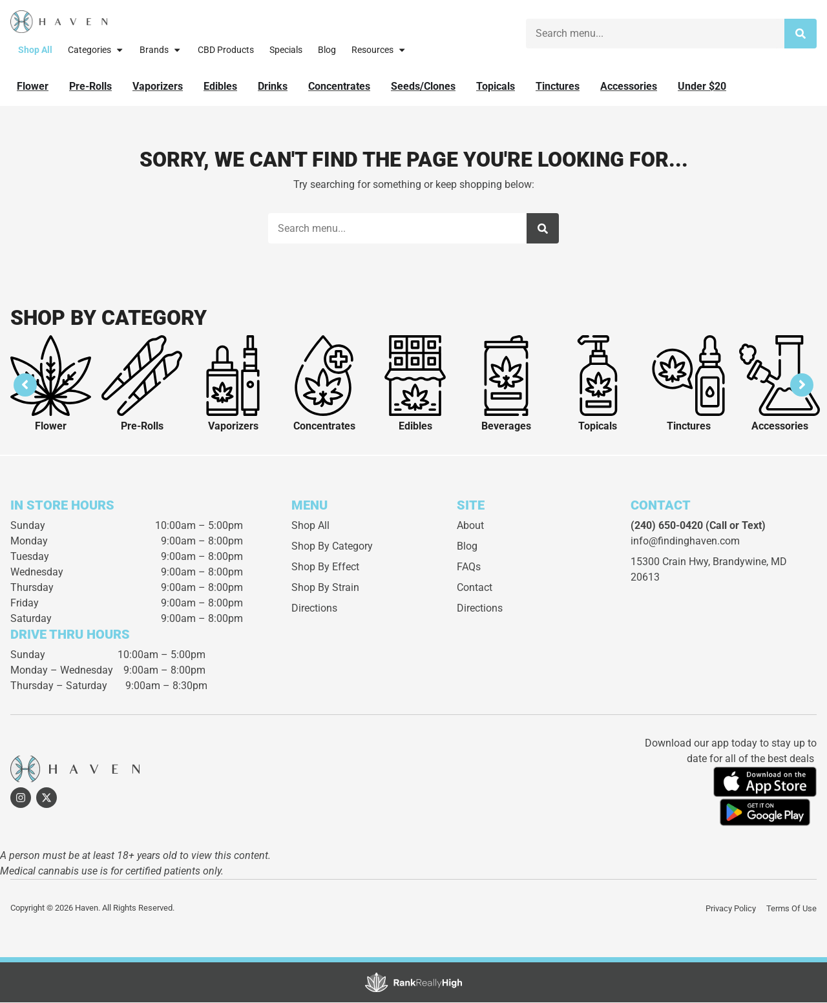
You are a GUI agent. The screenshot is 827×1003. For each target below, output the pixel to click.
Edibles (415, 427)
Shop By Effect (325, 568)
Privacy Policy (731, 909)
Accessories (779, 427)
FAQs (469, 568)
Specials (285, 50)
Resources (378, 50)
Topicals (597, 427)
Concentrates (324, 427)
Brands (161, 50)
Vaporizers (233, 427)
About (470, 527)
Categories (96, 50)
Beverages (506, 427)
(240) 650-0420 (667, 527)
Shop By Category (332, 547)
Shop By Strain (325, 589)
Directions (314, 609)
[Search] (800, 33)
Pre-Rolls (142, 427)
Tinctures (689, 427)
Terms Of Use (791, 909)
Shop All (35, 50)
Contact (474, 589)
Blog (327, 50)
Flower (51, 427)
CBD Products (226, 50)
